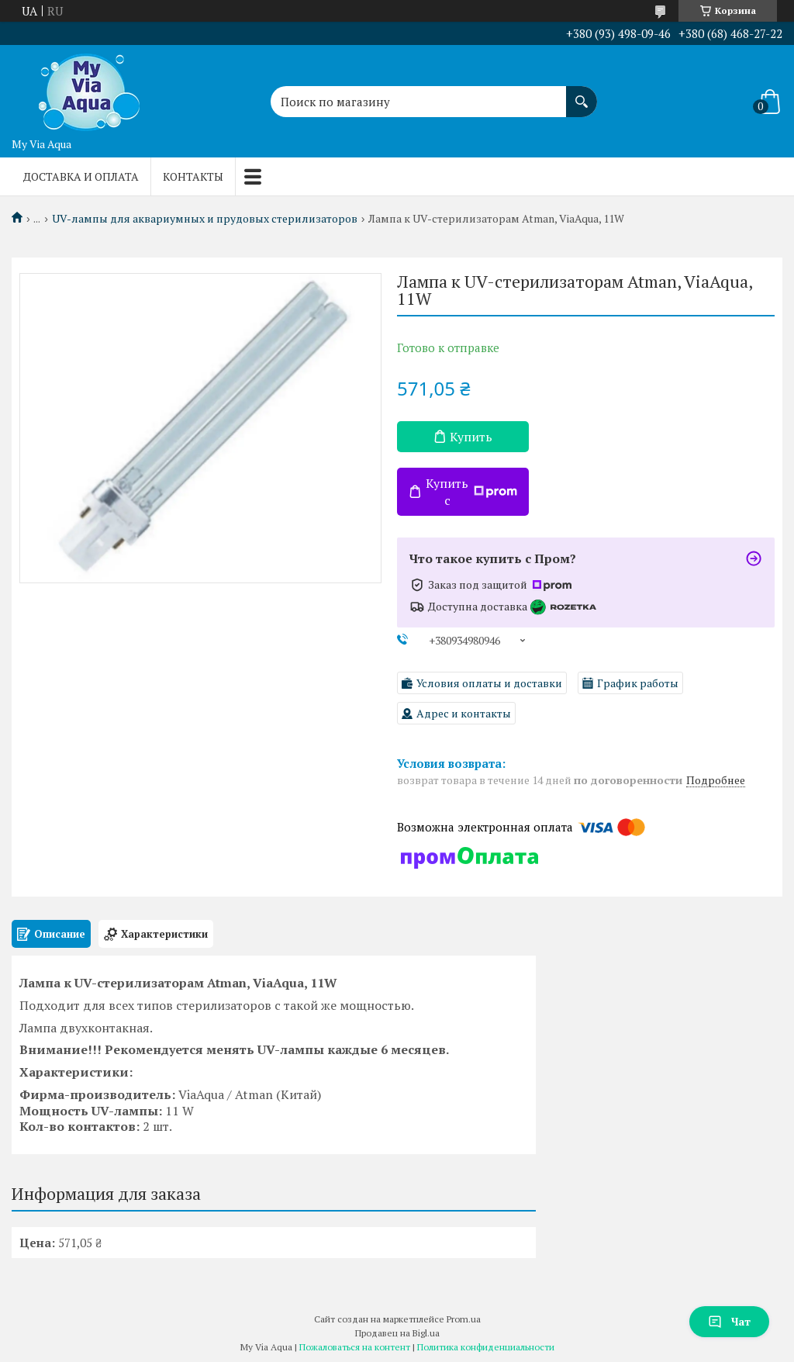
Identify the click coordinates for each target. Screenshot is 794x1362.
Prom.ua (464, 1319)
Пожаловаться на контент (354, 1347)
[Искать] (581, 93)
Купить (471, 436)
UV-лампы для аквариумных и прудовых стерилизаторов (204, 219)
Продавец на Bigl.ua (397, 1333)
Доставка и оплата (81, 176)
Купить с (471, 492)
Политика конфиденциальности (485, 1347)
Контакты (193, 176)
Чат (729, 1321)
